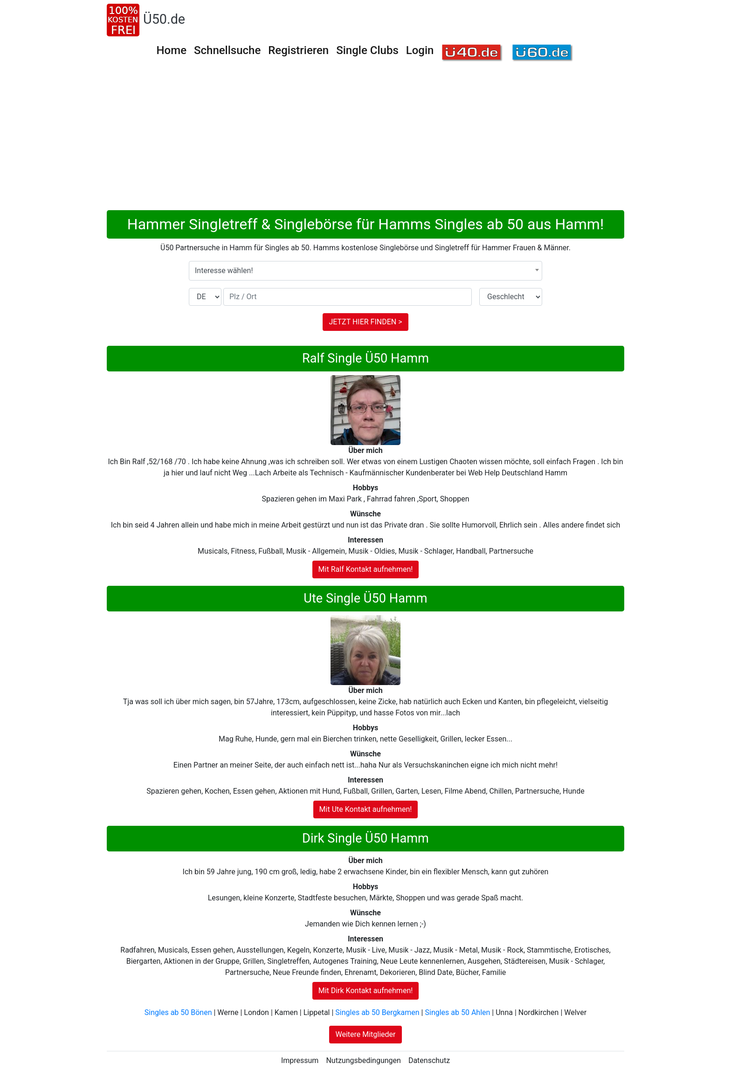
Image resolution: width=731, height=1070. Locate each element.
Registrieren (298, 50)
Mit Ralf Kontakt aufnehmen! (365, 569)
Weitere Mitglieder (365, 1034)
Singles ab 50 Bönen (178, 1012)
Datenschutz (429, 1060)
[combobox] (365, 271)
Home (171, 50)
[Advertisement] (386, 140)
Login (420, 50)
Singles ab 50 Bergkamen (377, 1012)
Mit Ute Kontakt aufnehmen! (365, 809)
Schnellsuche (227, 50)
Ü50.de (164, 19)
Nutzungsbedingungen (363, 1060)
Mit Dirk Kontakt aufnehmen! (365, 990)
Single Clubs (367, 50)
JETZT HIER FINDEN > (365, 321)
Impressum (300, 1060)
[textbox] (365, 270)
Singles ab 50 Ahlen (457, 1012)
